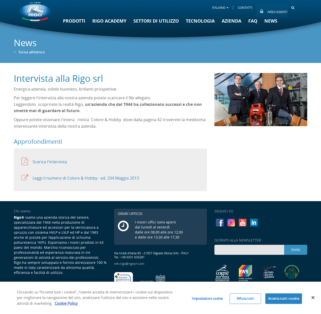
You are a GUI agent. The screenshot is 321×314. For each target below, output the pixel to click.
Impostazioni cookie (207, 300)
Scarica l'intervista (44, 161)
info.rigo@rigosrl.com (129, 264)
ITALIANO (220, 8)
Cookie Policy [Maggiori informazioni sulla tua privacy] (66, 304)
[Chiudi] (312, 299)
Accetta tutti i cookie (283, 300)
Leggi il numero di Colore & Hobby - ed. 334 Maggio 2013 (80, 178)
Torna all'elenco (29, 52)
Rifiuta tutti (245, 300)
